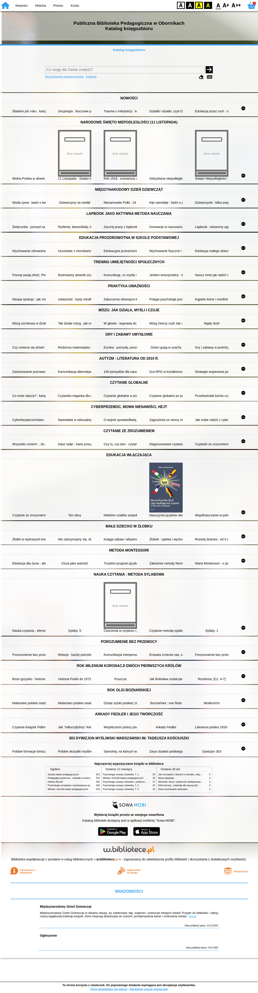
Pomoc (58, 5)
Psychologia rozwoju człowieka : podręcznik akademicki (130, 782)
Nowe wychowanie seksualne (173, 789)
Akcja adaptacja (166, 778)
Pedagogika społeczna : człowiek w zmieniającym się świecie (78, 778)
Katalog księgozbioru (129, 50)
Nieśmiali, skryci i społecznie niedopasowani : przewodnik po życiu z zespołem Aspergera (202, 782)
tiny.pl (192, 916)
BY (208, 5)
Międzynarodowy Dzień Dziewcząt (65, 906)
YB (199, 5)
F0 (218, 5)
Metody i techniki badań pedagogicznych (68, 789)
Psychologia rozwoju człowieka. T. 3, (121, 789)
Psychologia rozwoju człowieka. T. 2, (121, 785)
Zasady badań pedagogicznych (63, 774)
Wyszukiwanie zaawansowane (64, 76)
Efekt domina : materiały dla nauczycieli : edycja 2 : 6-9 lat (187, 785)
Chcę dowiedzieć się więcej (108, 989)
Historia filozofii (55, 782)
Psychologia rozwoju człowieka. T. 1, (121, 774)
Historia (40, 5)
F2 (236, 5)
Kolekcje (91, 76)
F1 (226, 5)
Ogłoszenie (48, 935)
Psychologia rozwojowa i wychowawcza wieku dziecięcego (77, 785)
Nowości (22, 5)
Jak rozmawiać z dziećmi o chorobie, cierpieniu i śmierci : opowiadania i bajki (196, 774)
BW (190, 5)
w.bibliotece (107, 859)
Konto (75, 5)
